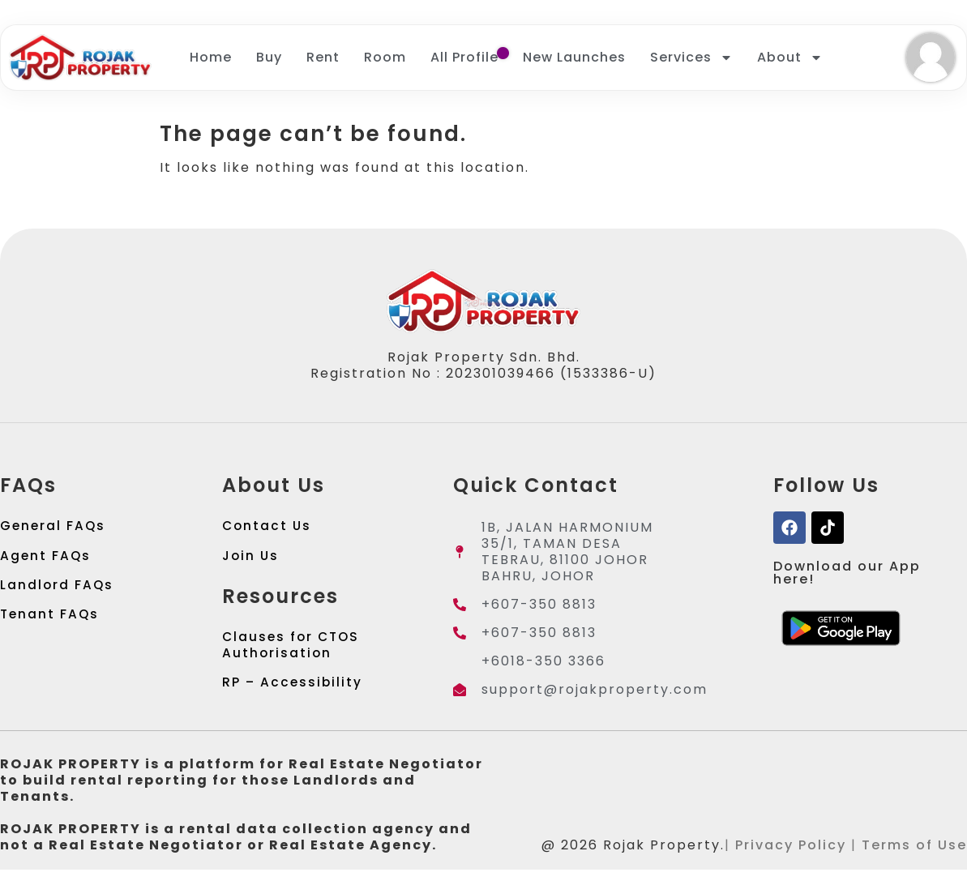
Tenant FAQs (50, 624)
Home (211, 57)
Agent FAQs (46, 559)
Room (385, 57)
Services (691, 57)
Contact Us (268, 527)
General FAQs (54, 527)
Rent (323, 57)
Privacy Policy (790, 856)
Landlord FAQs (57, 592)
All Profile (464, 57)
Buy (269, 57)
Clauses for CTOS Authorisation (293, 652)
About (790, 57)
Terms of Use (914, 856)
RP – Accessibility (293, 692)
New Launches (574, 57)
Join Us (251, 559)
